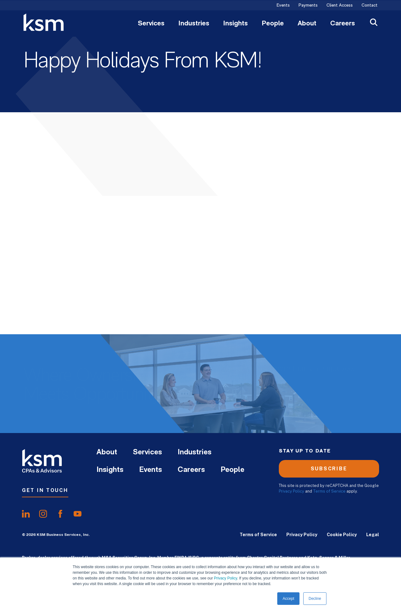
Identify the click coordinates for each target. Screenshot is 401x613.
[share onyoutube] (77, 514)
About (307, 23)
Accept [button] (288, 598)
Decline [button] (315, 598)
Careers (342, 23)
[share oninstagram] (43, 514)
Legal (372, 534)
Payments (308, 5)
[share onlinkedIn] (26, 514)
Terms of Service (329, 491)
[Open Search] (374, 23)
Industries (193, 23)
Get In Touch (45, 490)
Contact (370, 5)
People (273, 23)
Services (151, 23)
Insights (235, 23)
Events (283, 5)
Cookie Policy (342, 534)
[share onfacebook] (60, 514)
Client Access (339, 5)
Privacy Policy (225, 578)
